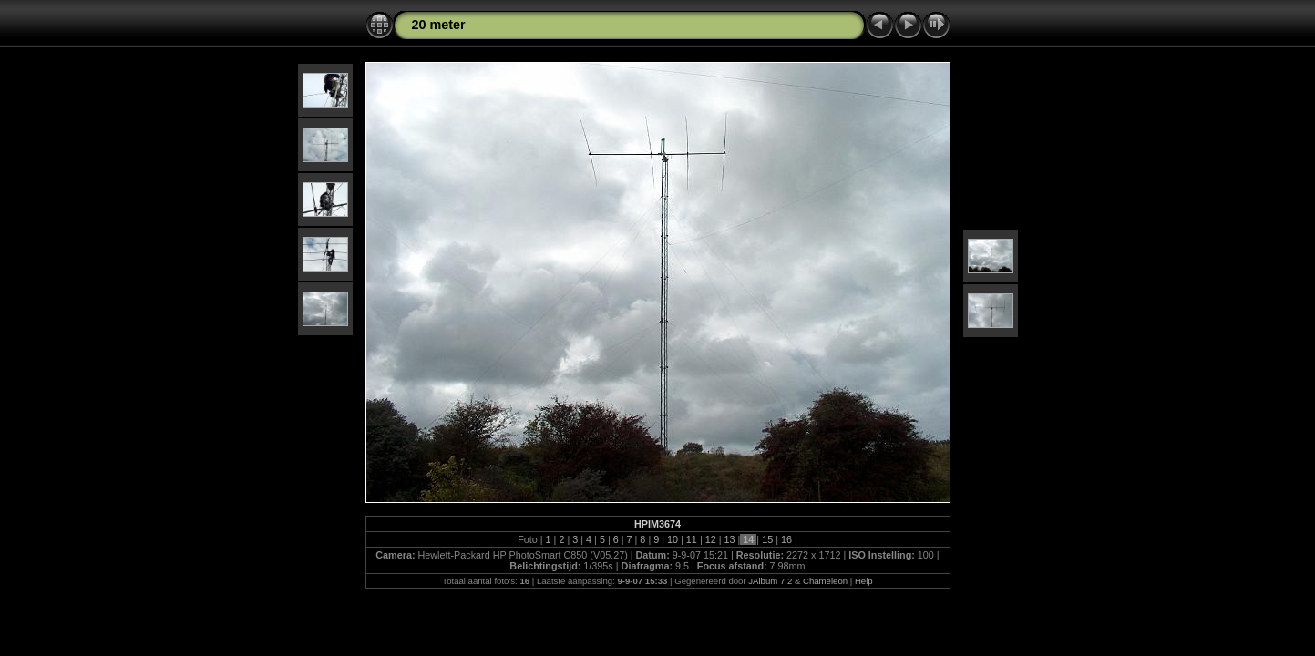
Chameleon (825, 581)
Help (864, 581)
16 (786, 539)
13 (730, 539)
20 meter (439, 24)
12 (711, 539)
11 (691, 539)
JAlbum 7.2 (770, 581)
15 (767, 539)
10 (672, 539)
